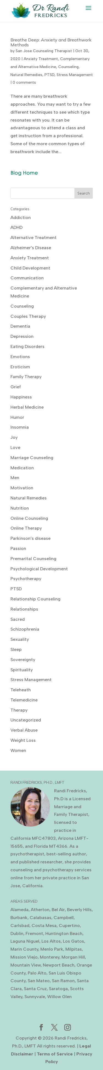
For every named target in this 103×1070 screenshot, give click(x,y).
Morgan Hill (73, 957)
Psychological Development (39, 568)
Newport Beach (58, 965)
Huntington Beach (63, 933)
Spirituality (21, 669)
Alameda (19, 909)
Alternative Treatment (33, 237)
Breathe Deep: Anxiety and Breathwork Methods (50, 42)
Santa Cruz (35, 988)
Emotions (20, 356)
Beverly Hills (79, 909)
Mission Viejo (24, 957)
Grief (15, 386)
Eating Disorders (27, 346)
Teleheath (20, 689)
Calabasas (40, 917)
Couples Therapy (28, 316)
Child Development (30, 268)
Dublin (16, 933)
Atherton (40, 909)
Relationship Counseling (35, 599)
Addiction (20, 217)
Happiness (21, 397)
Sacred (17, 619)
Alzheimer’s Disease (30, 247)
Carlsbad (19, 925)
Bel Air (58, 909)
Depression (22, 336)
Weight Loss (23, 740)
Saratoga (58, 988)
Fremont (34, 933)
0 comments (24, 82)
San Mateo (39, 980)
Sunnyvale (34, 996)
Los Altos (51, 941)
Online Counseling (29, 518)
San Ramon (63, 980)
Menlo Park (51, 949)
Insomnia (19, 427)
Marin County (24, 949)
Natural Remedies (26, 74)
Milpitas (73, 949)
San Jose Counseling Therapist (44, 51)
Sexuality (19, 639)
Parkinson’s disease (30, 538)
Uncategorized (25, 720)
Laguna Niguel (24, 941)
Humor (17, 417)
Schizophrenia (24, 629)
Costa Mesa (44, 925)
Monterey (49, 957)
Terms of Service (55, 1054)
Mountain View (25, 965)
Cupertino (69, 925)
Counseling (68, 66)
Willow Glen (59, 996)
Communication (27, 277)
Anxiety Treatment (41, 59)
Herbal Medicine (27, 407)
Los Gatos (73, 941)
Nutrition (19, 508)
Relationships (24, 609)
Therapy (18, 710)
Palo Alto (37, 973)
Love (15, 447)
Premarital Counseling (33, 558)
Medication (22, 467)
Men (14, 477)
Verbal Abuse (24, 730)
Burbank (18, 917)
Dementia (20, 326)
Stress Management (75, 74)
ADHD (16, 227)
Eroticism (20, 366)
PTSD (49, 74)
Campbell (64, 917)
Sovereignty (22, 659)
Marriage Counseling (31, 457)
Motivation (21, 487)
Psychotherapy (25, 578)
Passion (18, 548)
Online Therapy (26, 528)
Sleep (16, 649)
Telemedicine (24, 700)
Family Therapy (25, 376)
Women (18, 750)
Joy (14, 437)
